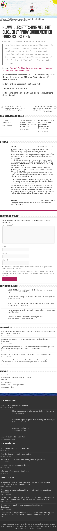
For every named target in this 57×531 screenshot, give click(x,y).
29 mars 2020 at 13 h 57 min (46, 146)
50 (12, 407)
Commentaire (7, 225)
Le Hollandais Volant (8, 377)
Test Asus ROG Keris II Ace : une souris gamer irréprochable (23, 460)
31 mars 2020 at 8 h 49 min (47, 200)
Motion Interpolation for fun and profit (15, 448)
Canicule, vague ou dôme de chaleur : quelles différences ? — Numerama (26, 354)
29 (25, 422)
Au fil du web (12, 19)
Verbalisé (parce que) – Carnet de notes (15, 465)
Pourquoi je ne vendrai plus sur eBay (14, 405)
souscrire (9, 273)
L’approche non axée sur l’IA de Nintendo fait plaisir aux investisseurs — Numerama (28, 491)
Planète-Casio (5, 385)
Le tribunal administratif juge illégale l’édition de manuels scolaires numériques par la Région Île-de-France (26, 483)
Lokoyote (4, 380)
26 (25, 430)
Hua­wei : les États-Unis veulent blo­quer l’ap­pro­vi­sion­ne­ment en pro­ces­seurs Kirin (27, 69)
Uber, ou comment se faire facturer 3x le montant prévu (33, 411)
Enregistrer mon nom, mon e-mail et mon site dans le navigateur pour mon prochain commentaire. (27, 267)
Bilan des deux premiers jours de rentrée (16, 454)
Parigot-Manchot (6, 382)
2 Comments (42, 41)
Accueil (3, 19)
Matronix (7, 41)
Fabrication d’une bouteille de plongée (15, 471)
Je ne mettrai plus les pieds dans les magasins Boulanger (33, 420)
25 (14, 439)
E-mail (4, 253)
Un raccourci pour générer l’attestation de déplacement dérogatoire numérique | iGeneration (41, 108)
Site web (5, 260)
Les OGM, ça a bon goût (21, 428)
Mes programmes (18, 385)
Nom (4, 246)
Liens (12, 387)
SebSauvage (5, 387)
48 (23, 413)
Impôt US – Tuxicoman (6, 122)
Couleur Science (6, 375)
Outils (29, 377)
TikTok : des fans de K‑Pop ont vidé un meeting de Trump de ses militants (28, 124)
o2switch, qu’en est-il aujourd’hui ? (13, 437)
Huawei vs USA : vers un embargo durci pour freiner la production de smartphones (15, 107)
